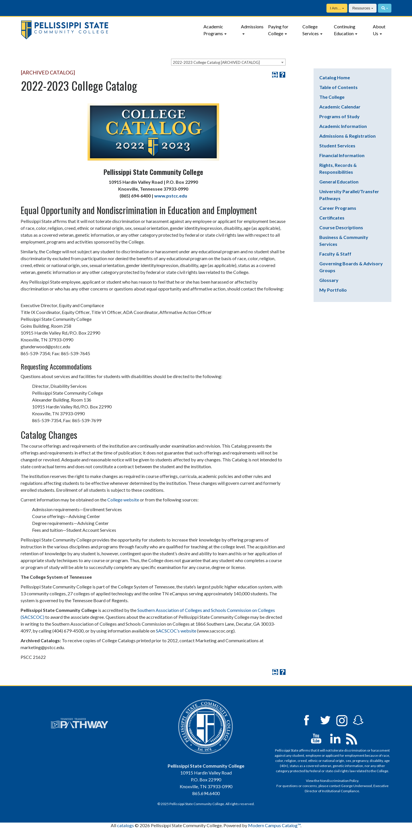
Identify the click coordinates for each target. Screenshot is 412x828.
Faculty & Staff (335, 253)
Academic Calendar (339, 106)
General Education (338, 181)
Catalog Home (334, 77)
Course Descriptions (341, 227)
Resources (361, 8)
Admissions (252, 26)
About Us (379, 30)
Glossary (328, 280)
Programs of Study (339, 116)
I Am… (335, 8)
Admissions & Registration (347, 136)
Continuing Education (344, 30)
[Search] (384, 8)
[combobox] (228, 62)
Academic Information (343, 126)
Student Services (337, 145)
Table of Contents (338, 87)
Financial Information (342, 155)
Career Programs (337, 208)
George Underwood (356, 786)
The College (331, 97)
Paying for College (278, 30)
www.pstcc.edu (170, 195)
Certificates (331, 217)
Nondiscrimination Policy (339, 780)
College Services (310, 30)
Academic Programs (213, 30)
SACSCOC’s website (176, 630)
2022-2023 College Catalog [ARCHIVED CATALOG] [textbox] (216, 62)
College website (123, 499)
